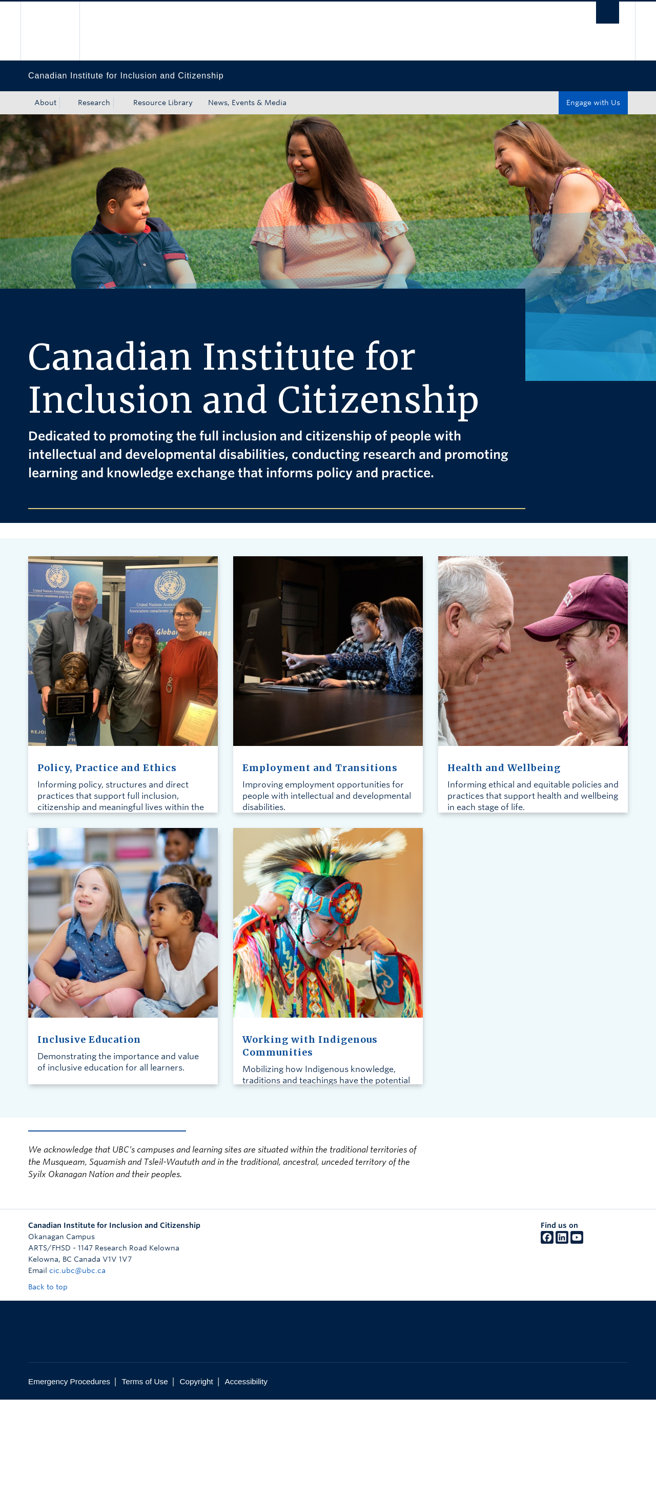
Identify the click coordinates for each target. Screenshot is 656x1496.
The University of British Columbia (49, 31)
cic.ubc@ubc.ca (77, 1270)
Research (94, 102)
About (45, 102)
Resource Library (163, 102)
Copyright (196, 1381)
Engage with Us (593, 102)
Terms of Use (145, 1381)
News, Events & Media (247, 102)
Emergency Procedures (69, 1381)
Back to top (52, 1287)
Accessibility (246, 1381)
